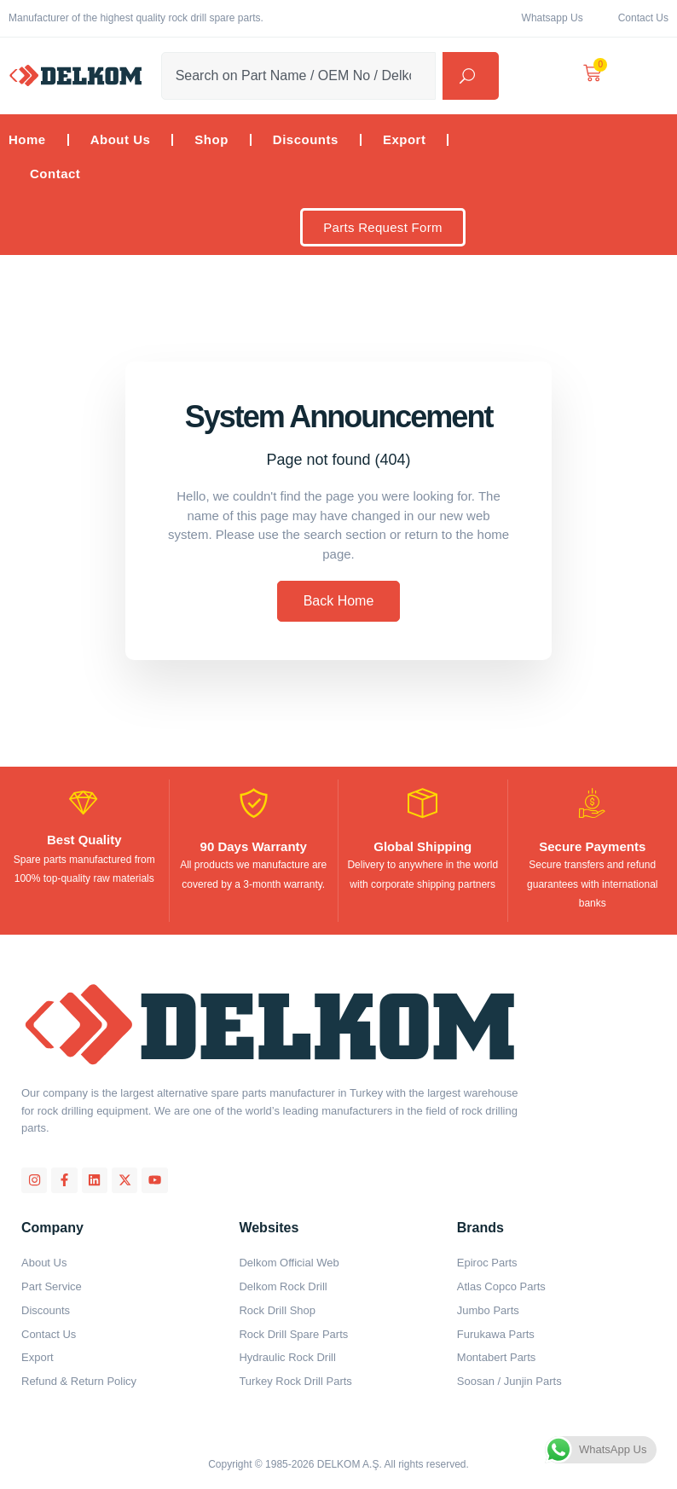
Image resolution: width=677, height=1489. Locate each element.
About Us (120, 139)
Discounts (305, 139)
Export (404, 139)
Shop (211, 139)
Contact (55, 173)
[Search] (471, 76)
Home (27, 139)
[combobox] (299, 76)
